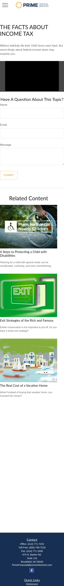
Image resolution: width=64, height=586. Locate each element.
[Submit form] (9, 175)
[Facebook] (31, 570)
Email (3, 124)
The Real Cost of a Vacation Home (24, 385)
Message (5, 144)
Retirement (32, 584)
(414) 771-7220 (36, 544)
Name (3, 104)
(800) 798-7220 (37, 547)
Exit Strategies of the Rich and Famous (26, 320)
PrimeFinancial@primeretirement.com (32, 565)
